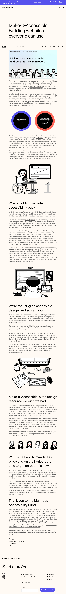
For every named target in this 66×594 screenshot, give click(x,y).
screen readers (44, 257)
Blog (4, 46)
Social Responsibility (16, 541)
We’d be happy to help (16, 494)
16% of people (30, 220)
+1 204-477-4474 (28, 574)
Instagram (51, 574)
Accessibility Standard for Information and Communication (33, 517)
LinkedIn (51, 577)
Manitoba (34, 147)
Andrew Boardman (57, 46)
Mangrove (37, 2)
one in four (32, 222)
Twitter (50, 579)
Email (23, 587)
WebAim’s (39, 138)
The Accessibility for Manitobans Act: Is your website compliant (33, 526)
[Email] (29, 590)
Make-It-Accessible (36, 87)
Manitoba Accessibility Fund (18, 513)
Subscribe (44, 589)
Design (11, 545)
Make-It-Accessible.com (25, 419)
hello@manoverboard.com (30, 577)
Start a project (15, 566)
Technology (13, 543)
